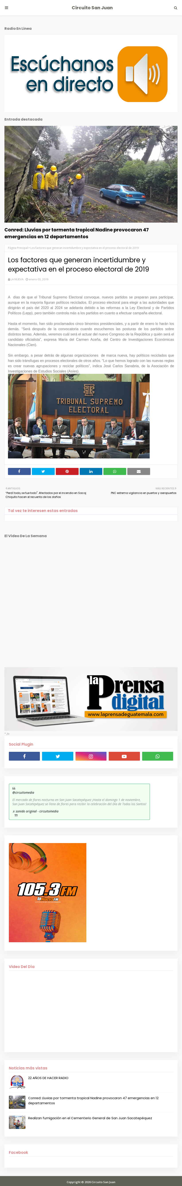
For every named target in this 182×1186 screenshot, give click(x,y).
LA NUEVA (17, 279)
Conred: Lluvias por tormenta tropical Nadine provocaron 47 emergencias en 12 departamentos (76, 233)
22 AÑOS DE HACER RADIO (48, 1078)
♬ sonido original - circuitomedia (35, 811)
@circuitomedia (23, 792)
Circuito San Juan (92, 8)
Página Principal (18, 248)
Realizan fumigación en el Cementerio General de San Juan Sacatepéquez (90, 1118)
